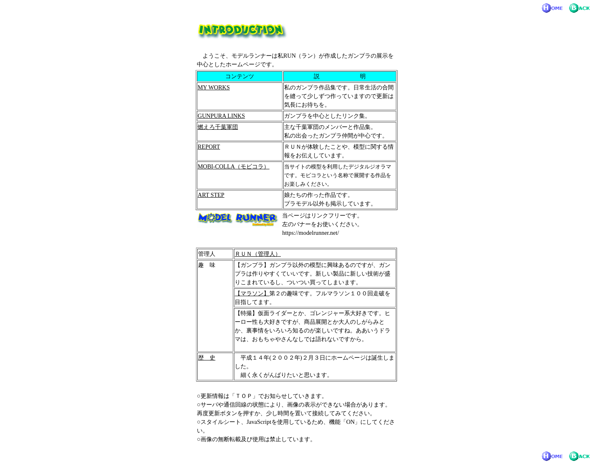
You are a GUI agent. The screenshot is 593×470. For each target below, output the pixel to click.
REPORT (209, 146)
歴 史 (206, 357)
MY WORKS (214, 87)
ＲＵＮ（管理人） (258, 253)
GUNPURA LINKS (221, 115)
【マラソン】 (252, 293)
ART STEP (211, 195)
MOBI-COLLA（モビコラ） (233, 166)
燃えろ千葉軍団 (218, 127)
